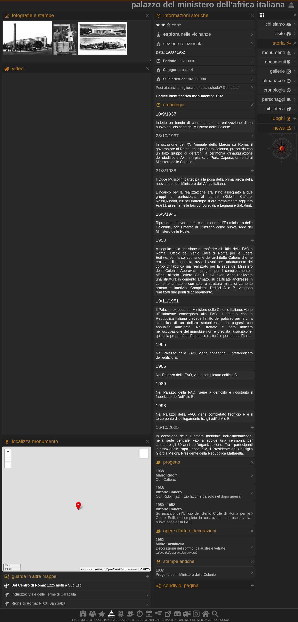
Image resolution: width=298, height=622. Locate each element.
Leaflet (98, 569)
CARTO (145, 569)
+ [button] (8, 452)
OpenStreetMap (115, 569)
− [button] (8, 458)
